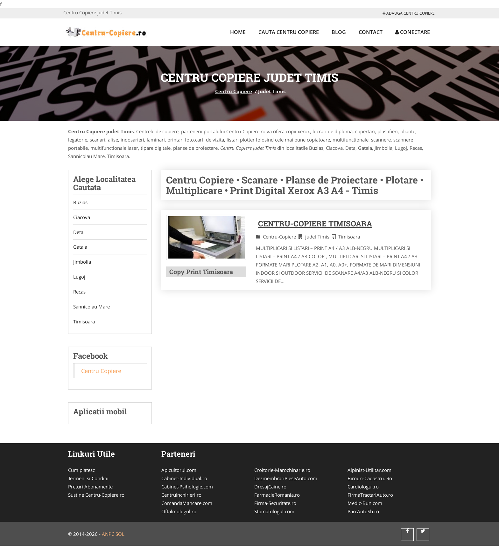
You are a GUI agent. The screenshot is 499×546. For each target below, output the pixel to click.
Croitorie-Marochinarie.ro (282, 470)
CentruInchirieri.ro (181, 495)
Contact (371, 32)
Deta (78, 232)
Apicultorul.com (178, 470)
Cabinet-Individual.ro (184, 478)
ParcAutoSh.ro (363, 511)
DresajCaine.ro (270, 487)
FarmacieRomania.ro (277, 495)
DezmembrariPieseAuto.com (285, 478)
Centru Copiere (233, 91)
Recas (79, 292)
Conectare (412, 32)
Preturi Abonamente (90, 487)
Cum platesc (81, 470)
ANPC (108, 534)
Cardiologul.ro (363, 487)
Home (238, 32)
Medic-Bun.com (365, 503)
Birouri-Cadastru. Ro (370, 478)
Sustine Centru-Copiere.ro (96, 495)
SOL (120, 534)
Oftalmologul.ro (178, 511)
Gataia (80, 247)
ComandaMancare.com (186, 503)
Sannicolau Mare (91, 307)
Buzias (80, 202)
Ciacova (81, 217)
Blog (339, 32)
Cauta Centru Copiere (288, 32)
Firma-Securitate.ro (275, 503)
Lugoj (79, 277)
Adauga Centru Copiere (409, 13)
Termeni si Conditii (88, 478)
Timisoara (84, 322)
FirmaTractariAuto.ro (370, 495)
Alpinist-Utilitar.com (369, 470)
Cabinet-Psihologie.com (187, 487)
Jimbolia (82, 262)
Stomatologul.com (274, 511)
